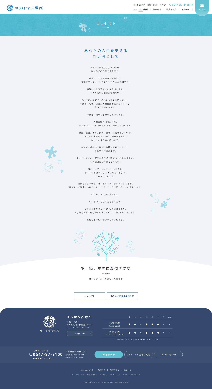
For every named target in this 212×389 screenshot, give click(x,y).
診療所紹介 (114, 370)
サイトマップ (114, 374)
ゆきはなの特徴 (87, 370)
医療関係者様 (153, 5)
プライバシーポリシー (131, 374)
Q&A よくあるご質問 (138, 355)
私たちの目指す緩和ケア (122, 296)
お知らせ (127, 370)
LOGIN (125, 382)
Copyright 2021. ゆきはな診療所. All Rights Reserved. (103, 382)
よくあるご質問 (139, 5)
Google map (79, 333)
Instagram (168, 355)
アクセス (163, 5)
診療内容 (101, 370)
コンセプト (89, 296)
